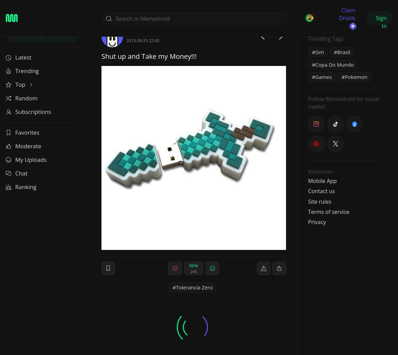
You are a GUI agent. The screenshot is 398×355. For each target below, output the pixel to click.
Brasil (343, 52)
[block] (279, 268)
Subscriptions (28, 112)
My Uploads (26, 160)
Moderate (23, 146)
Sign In (381, 19)
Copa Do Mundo (334, 64)
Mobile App (322, 181)
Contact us (321, 191)
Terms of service (328, 212)
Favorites (22, 132)
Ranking (21, 187)
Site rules (319, 201)
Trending (22, 71)
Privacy (317, 222)
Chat (16, 173)
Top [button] (20, 84)
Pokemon (356, 76)
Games (323, 76)
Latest (18, 57)
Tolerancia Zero (194, 287)
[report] (263, 268)
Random (22, 98)
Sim (319, 52)
